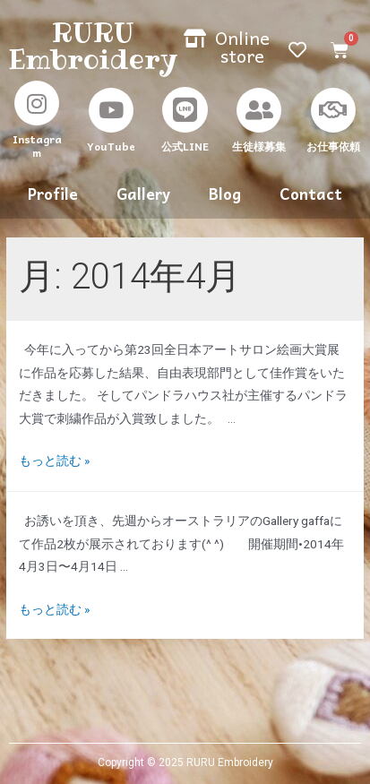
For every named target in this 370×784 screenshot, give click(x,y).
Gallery (143, 193)
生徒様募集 (259, 146)
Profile (53, 193)
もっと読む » (54, 460)
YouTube (111, 146)
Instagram (37, 145)
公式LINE (185, 146)
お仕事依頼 (333, 146)
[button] (227, 46)
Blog (225, 193)
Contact (311, 193)
